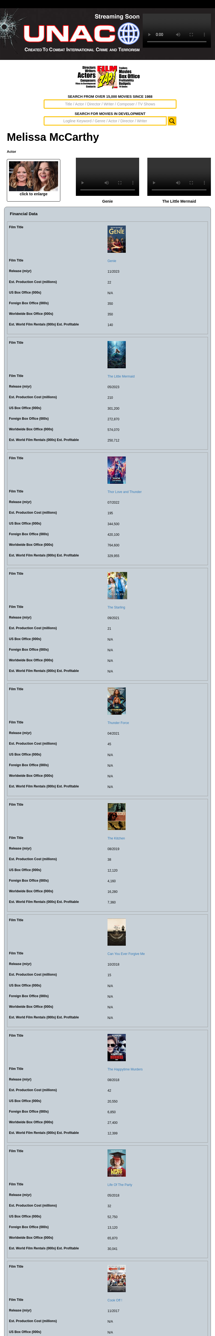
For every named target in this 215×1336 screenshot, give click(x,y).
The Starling (116, 607)
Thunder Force (118, 723)
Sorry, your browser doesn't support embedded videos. (177, 31)
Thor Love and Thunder (125, 492)
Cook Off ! (115, 1300)
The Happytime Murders (125, 1069)
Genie (112, 261)
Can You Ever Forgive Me (126, 954)
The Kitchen (116, 838)
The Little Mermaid (121, 376)
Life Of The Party (120, 1185)
